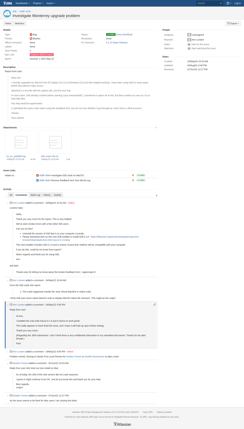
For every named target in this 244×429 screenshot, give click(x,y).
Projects (37, 3)
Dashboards (22, 3)
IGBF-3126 (25, 11)
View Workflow (124, 34)
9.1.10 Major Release (117, 42)
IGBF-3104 (44, 175)
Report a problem (164, 412)
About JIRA (148, 412)
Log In (238, 3)
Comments (21, 195)
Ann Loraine (17, 203)
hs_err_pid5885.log (16, 156)
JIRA (91, 417)
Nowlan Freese (73, 356)
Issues (49, 3)
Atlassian (122, 424)
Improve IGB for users (42, 54)
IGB (14, 11)
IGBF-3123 (44, 180)
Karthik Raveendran (95, 356)
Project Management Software (98, 412)
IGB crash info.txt (49, 156)
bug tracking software (157, 417)
